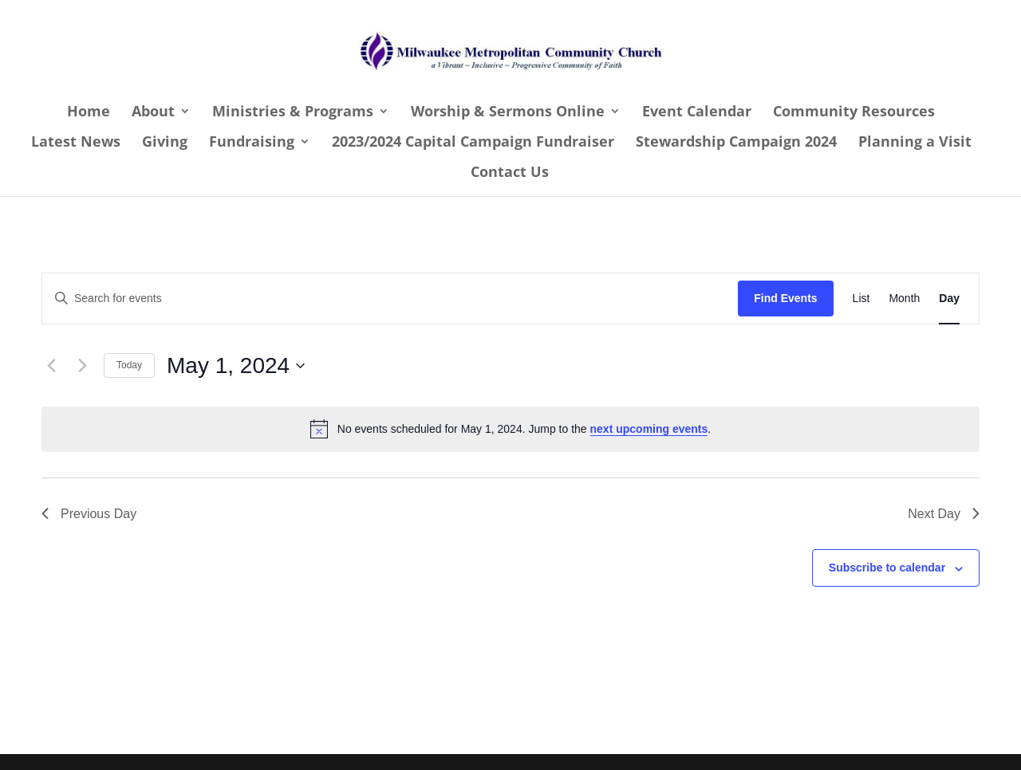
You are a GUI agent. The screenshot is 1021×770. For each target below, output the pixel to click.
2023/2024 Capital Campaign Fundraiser (473, 143)
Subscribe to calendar (887, 567)
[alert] (510, 429)
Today (129, 365)
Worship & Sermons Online (508, 112)
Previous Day (88, 514)
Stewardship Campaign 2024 (736, 143)
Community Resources (854, 112)
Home (88, 112)
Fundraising (251, 143)
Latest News (75, 143)
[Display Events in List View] (861, 298)
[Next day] (82, 365)
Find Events (785, 298)
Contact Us (510, 173)
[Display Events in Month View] (904, 298)
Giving (164, 143)
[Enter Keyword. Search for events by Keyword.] (390, 298)
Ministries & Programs (292, 112)
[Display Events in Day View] (949, 298)
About (153, 112)
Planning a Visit (915, 143)
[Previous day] (51, 365)
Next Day (944, 514)
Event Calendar (696, 112)
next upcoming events (649, 428)
